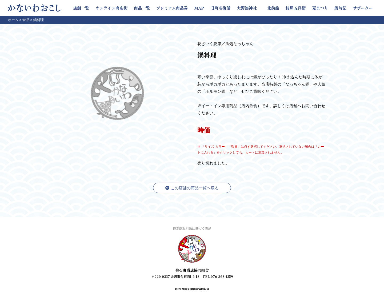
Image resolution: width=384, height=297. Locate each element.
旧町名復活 (220, 8)
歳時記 (340, 8)
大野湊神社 (249, 8)
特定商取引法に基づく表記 (192, 228)
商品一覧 (142, 8)
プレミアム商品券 (172, 8)
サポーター (363, 8)
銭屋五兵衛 (296, 8)
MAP (199, 8)
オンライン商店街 (111, 8)
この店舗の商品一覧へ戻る (191, 188)
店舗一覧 (81, 8)
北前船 (273, 8)
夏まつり (320, 8)
